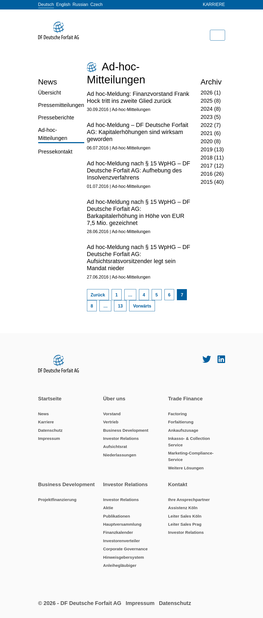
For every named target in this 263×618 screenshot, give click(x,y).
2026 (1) (211, 93)
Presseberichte (56, 117)
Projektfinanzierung (57, 499)
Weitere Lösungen (186, 468)
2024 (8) (211, 109)
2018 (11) (212, 158)
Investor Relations (121, 438)
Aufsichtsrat (115, 446)
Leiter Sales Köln (185, 516)
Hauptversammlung (122, 524)
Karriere (214, 4)
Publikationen (116, 516)
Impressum (49, 438)
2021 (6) (211, 133)
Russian (80, 4)
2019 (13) (212, 149)
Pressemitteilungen (61, 105)
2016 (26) (212, 174)
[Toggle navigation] (217, 35)
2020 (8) (211, 141)
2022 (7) (211, 125)
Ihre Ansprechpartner (189, 499)
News (43, 413)
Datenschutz (50, 430)
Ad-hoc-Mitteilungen (52, 134)
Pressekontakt (55, 152)
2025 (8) (211, 101)
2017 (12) (212, 166)
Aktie (108, 507)
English (63, 4)
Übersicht (49, 93)
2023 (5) (211, 117)
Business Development (125, 430)
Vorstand (112, 413)
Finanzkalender (118, 532)
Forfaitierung (181, 422)
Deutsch (46, 4)
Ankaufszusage (183, 430)
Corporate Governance (125, 549)
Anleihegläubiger (120, 565)
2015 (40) (212, 182)
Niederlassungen (119, 455)
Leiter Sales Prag (185, 524)
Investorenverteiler (121, 540)
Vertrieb (111, 422)
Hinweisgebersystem (123, 557)
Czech (96, 4)
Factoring (177, 413)
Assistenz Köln (183, 507)
